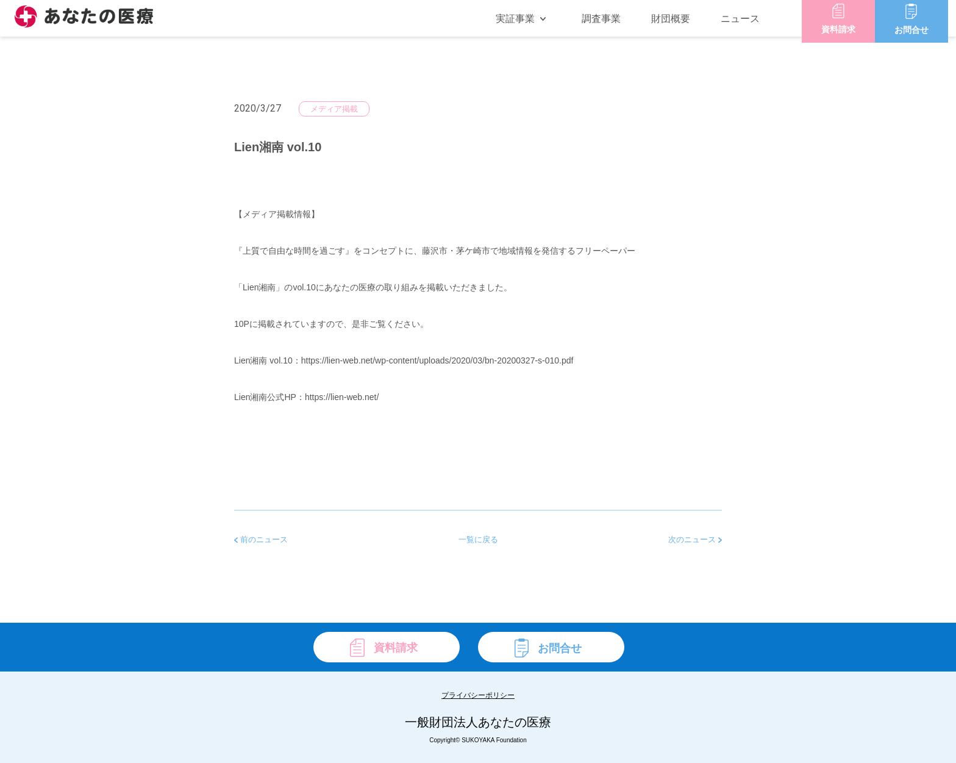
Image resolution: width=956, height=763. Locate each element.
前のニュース (261, 539)
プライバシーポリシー (478, 695)
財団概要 (678, 25)
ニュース (748, 25)
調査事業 (609, 25)
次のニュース (695, 539)
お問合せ (919, 25)
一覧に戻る (478, 539)
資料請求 (846, 25)
